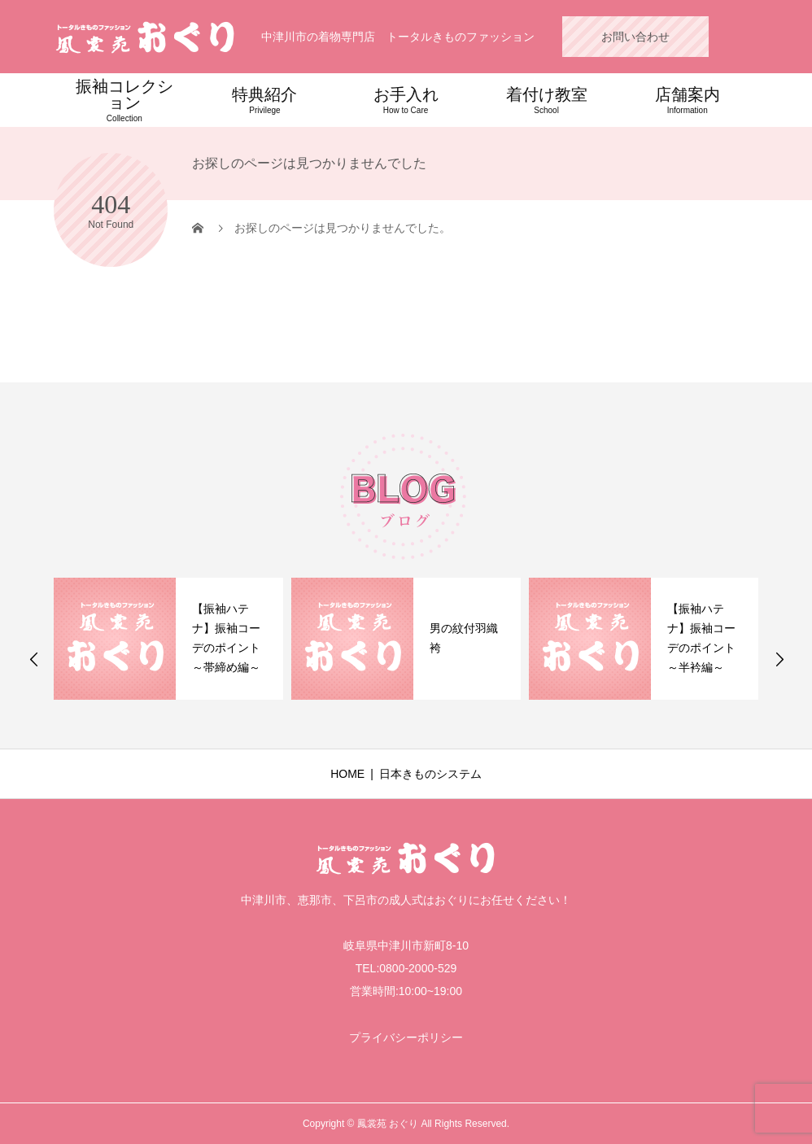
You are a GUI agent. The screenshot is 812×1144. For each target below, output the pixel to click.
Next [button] (779, 659)
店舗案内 (687, 100)
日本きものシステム (430, 773)
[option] (168, 639)
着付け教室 (547, 100)
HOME (347, 773)
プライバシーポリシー (406, 1037)
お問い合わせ (635, 36)
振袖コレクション (124, 100)
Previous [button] (34, 659)
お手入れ (405, 100)
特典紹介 (264, 100)
